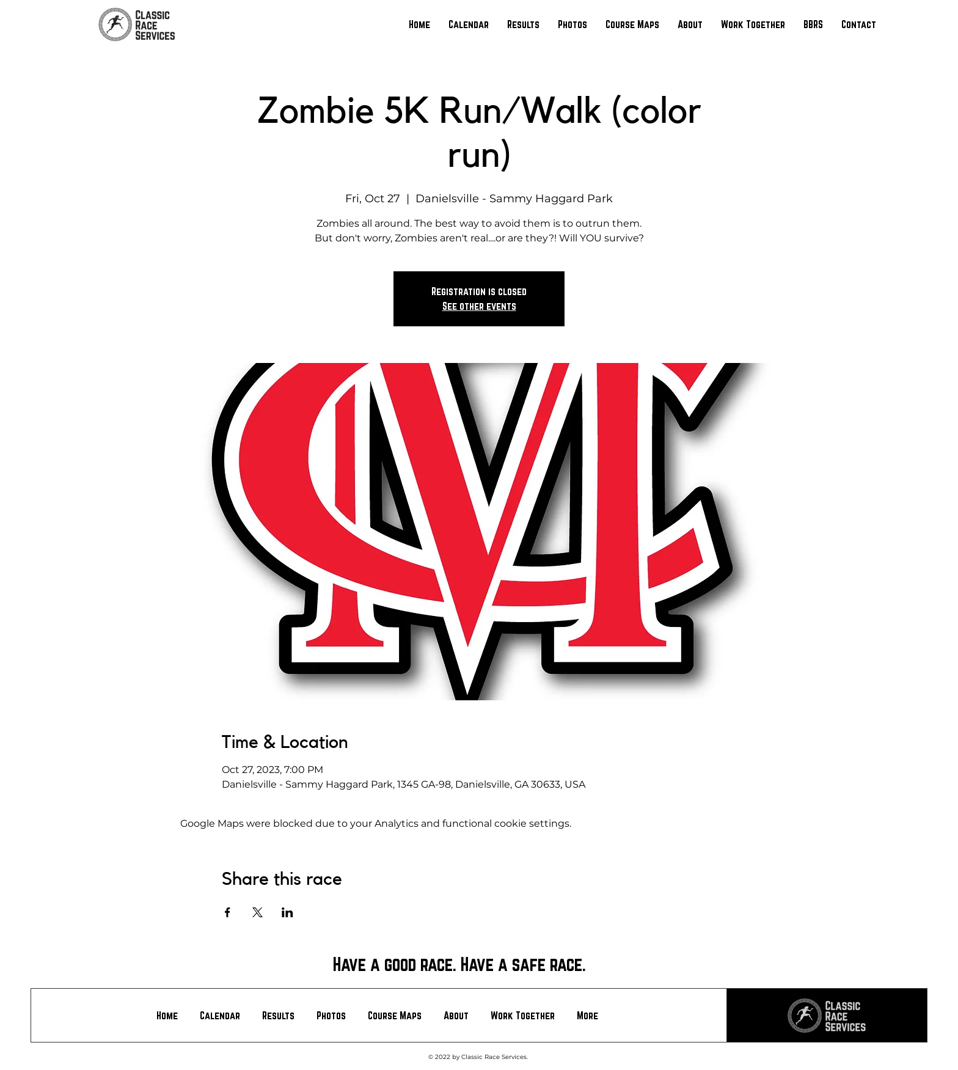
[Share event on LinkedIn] (287, 912)
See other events (479, 306)
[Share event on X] (257, 912)
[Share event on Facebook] (227, 912)
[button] (523, 24)
